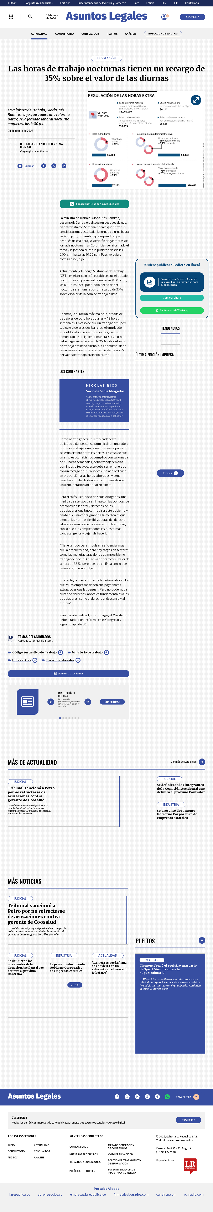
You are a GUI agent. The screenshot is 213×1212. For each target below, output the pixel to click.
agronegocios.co (50, 1194)
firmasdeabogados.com (131, 1194)
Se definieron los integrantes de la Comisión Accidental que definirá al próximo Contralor (181, 788)
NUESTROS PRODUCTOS (83, 1154)
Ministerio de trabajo (87, 652)
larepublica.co (19, 1194)
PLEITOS (112, 33)
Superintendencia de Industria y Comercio (102, 3)
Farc (136, 3)
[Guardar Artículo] (25, 166)
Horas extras (21, 660)
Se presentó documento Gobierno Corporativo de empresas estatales (177, 814)
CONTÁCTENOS (78, 1146)
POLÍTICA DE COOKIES (82, 1171)
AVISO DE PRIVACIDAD (120, 1154)
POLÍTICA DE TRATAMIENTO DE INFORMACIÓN (124, 1162)
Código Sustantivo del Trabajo (34, 652)
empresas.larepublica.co (88, 1194)
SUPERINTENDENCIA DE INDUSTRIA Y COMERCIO (122, 1171)
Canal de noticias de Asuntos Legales (94, 204)
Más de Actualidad (32, 761)
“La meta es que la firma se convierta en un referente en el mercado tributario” (109, 967)
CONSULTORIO (64, 33)
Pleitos (145, 940)
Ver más (170, 473)
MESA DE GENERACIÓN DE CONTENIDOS (121, 1147)
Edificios (65, 3)
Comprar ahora (172, 297)
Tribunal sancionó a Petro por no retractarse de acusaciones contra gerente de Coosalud (31, 794)
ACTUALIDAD (39, 33)
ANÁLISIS (130, 33)
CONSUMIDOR (90, 33)
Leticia (150, 3)
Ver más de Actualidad (188, 762)
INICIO (11, 1145)
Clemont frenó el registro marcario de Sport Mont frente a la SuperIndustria (168, 969)
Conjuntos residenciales (39, 3)
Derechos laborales (60, 660)
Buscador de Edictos (163, 33)
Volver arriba (187, 1097)
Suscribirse (192, 16)
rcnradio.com (194, 1194)
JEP (176, 3)
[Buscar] (30, 17)
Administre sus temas (68, 673)
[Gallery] (69, 699)
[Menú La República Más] (11, 17)
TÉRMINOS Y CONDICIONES (85, 1161)
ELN (164, 3)
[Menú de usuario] (164, 17)
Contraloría (192, 3)
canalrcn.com (166, 1194)
